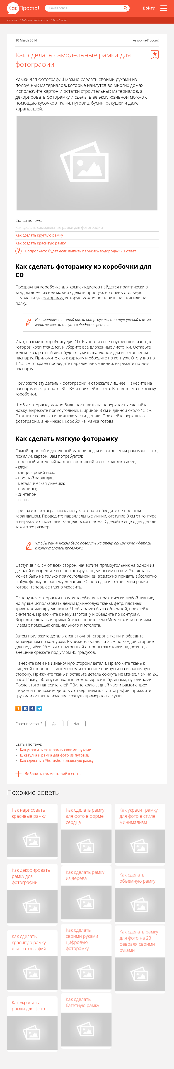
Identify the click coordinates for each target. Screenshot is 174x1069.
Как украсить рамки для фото (28, 1005)
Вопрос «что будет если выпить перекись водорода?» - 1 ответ (80, 251)
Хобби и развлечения (35, 20)
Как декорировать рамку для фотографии (31, 876)
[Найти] (125, 8)
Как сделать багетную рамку (82, 1012)
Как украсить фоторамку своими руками (55, 749)
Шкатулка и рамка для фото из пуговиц (54, 755)
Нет (76, 723)
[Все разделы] (163, 8)
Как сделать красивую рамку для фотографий (29, 942)
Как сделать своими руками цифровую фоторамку (82, 945)
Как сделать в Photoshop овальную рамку (57, 760)
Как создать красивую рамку (40, 243)
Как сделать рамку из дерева (85, 879)
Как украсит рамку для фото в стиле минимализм (138, 816)
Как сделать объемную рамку (137, 879)
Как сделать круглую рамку (39, 235)
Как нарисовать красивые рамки (29, 813)
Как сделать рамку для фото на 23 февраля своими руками (138, 945)
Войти (149, 8)
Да (54, 723)
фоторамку (53, 297)
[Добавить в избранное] (155, 54)
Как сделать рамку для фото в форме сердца (85, 816)
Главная (12, 20)
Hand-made (60, 20)
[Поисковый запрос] (87, 8)
